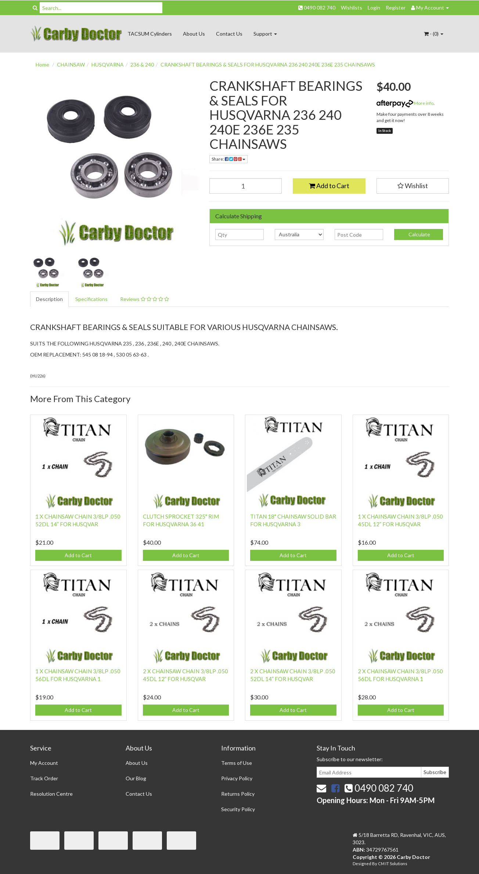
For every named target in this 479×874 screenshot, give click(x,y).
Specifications (91, 299)
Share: (228, 159)
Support (265, 34)
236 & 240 (142, 64)
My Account (44, 763)
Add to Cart (329, 186)
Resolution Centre (51, 794)
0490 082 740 (316, 7)
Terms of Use (236, 763)
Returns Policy (238, 794)
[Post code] (359, 234)
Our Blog (136, 778)
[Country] (299, 234)
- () (433, 34)
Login (374, 7)
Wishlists (351, 7)
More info (405, 103)
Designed (362, 863)
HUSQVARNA (107, 64)
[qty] (239, 234)
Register (396, 7)
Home (42, 64)
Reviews (144, 299)
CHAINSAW (71, 64)
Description (49, 299)
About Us (194, 34)
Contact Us (229, 34)
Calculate (418, 234)
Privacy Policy (236, 778)
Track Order (44, 778)
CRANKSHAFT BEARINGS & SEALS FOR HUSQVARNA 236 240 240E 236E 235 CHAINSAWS (268, 64)
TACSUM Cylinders (149, 34)
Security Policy (238, 809)
